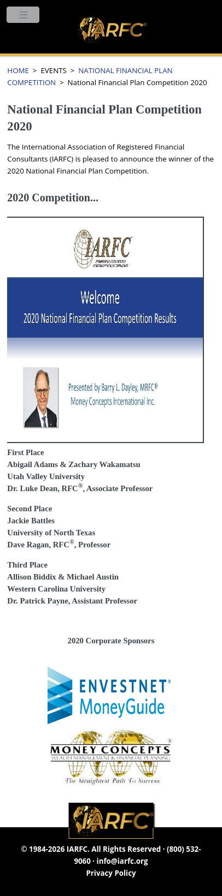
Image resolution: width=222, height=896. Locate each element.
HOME (18, 70)
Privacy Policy (111, 873)
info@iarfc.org (122, 861)
